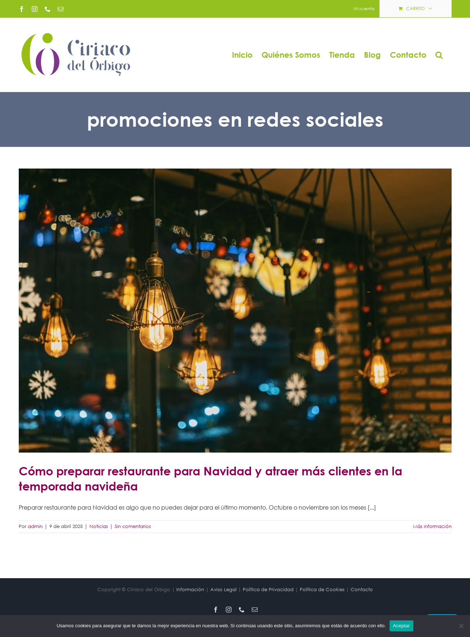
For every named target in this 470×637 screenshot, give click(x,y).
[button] (439, 55)
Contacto (362, 589)
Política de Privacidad (268, 589)
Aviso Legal (223, 589)
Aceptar (401, 625)
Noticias (98, 526)
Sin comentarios (133, 526)
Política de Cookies (322, 589)
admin (35, 526)
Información (190, 589)
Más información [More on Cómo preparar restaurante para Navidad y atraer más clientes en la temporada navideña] (432, 526)
